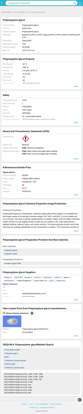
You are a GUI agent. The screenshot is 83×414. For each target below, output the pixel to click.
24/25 (24, 100)
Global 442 (60, 281)
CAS (31, 404)
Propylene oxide (10, 254)
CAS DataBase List (21, 12)
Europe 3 (28, 277)
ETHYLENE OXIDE (12, 350)
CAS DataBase (42, 404)
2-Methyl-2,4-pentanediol (14, 368)
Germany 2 (47, 277)
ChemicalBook (6, 12)
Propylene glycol (10, 250)
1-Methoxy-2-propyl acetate (15, 360)
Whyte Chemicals (10, 284)
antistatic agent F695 (12, 263)
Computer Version (47, 407)
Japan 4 (66, 277)
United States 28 (40, 281)
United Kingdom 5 (24, 281)
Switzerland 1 (9, 281)
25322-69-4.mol (28, 50)
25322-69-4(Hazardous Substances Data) (38, 120)
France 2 (37, 277)
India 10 (58, 277)
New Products (56, 404)
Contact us (33, 407)
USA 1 (51, 281)
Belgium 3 (8, 277)
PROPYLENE (9, 364)
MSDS (24, 404)
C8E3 (6, 357)
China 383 (18, 277)
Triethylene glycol (11, 353)
